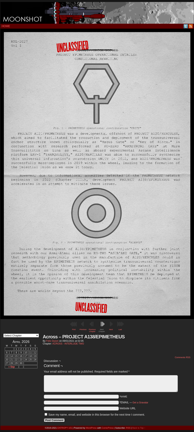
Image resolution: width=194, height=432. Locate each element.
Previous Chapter (92, 330)
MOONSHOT (97, 13)
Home (6, 26)
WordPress (91, 428)
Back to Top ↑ (138, 428)
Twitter (185, 26)
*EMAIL (133, 402)
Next (111, 329)
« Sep (11, 366)
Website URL (127, 408)
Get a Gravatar (140, 402)
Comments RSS (182, 357)
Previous (83, 329)
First (74, 329)
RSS (190, 26)
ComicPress (107, 428)
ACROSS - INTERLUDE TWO (68, 343)
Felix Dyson (52, 341)
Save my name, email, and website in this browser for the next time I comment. (96, 414)
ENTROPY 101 (64, 428)
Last (120, 329)
